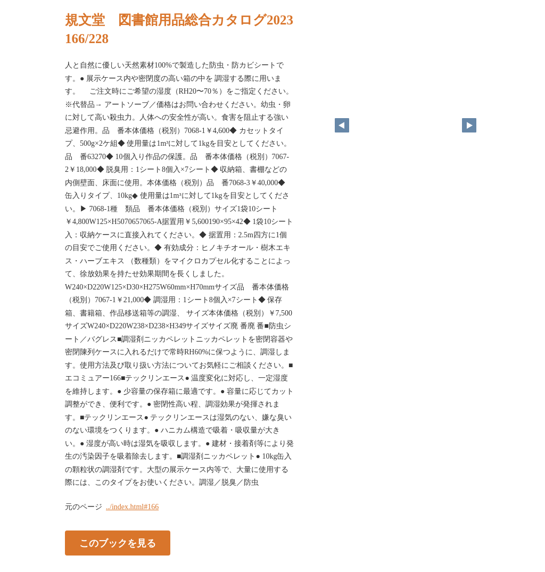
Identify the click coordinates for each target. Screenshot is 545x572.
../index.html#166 (132, 507)
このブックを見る (117, 542)
